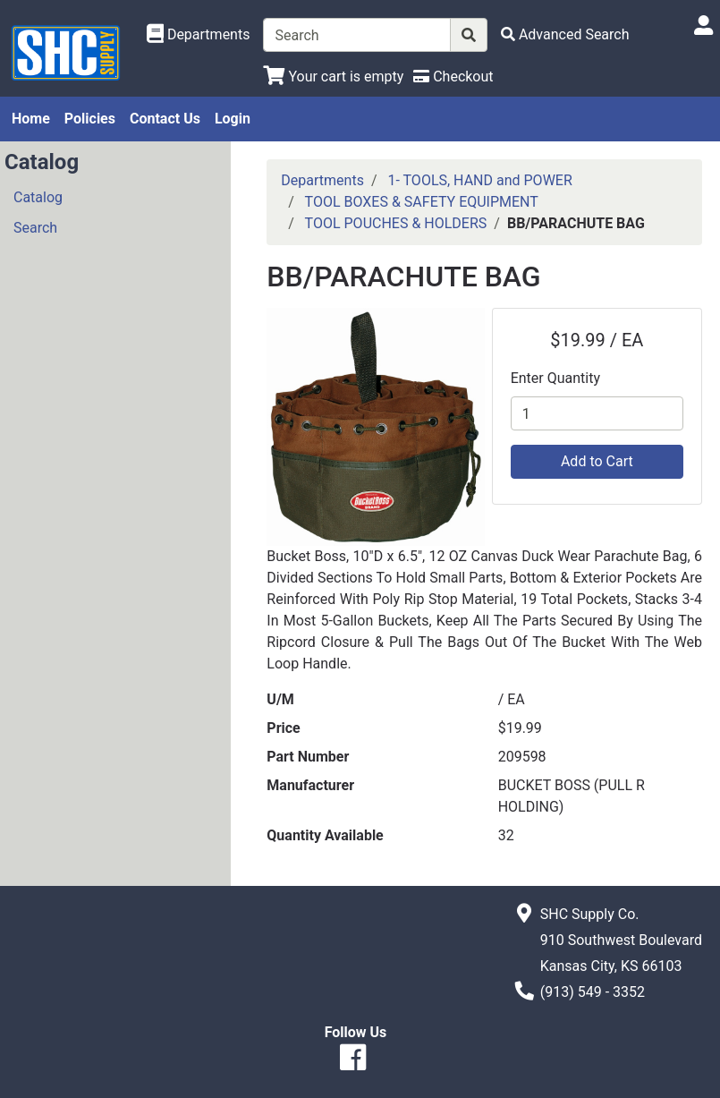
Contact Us (165, 118)
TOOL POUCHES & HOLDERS (396, 223)
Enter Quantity (555, 378)
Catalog (38, 197)
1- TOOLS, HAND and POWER (479, 180)
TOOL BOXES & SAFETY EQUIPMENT (421, 201)
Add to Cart (597, 461)
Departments (322, 180)
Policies (89, 118)
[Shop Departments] (198, 35)
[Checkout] (453, 76)
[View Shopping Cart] (333, 76)
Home (31, 118)
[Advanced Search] (565, 34)
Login (232, 118)
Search (35, 227)
